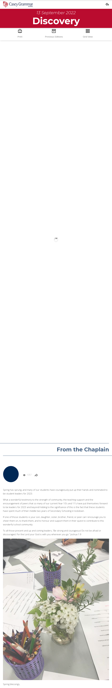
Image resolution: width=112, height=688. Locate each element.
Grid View (88, 33)
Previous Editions (54, 33)
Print (20, 33)
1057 (27, 474)
